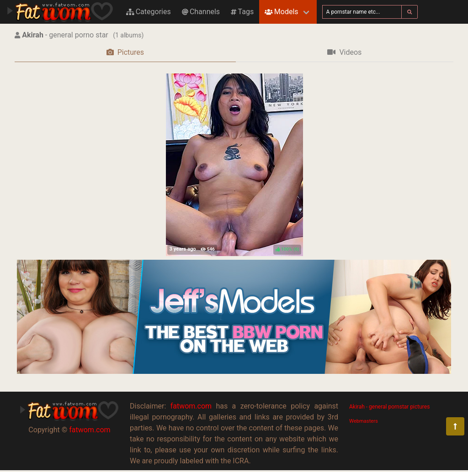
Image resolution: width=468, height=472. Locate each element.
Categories (148, 11)
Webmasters (363, 421)
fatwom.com (89, 429)
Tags (242, 11)
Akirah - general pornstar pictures (389, 407)
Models (281, 11)
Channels (201, 11)
